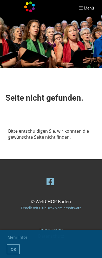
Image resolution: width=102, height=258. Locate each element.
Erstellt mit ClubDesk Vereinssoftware (51, 207)
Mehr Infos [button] (17, 237)
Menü (86, 8)
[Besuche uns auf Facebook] (50, 181)
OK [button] (13, 249)
